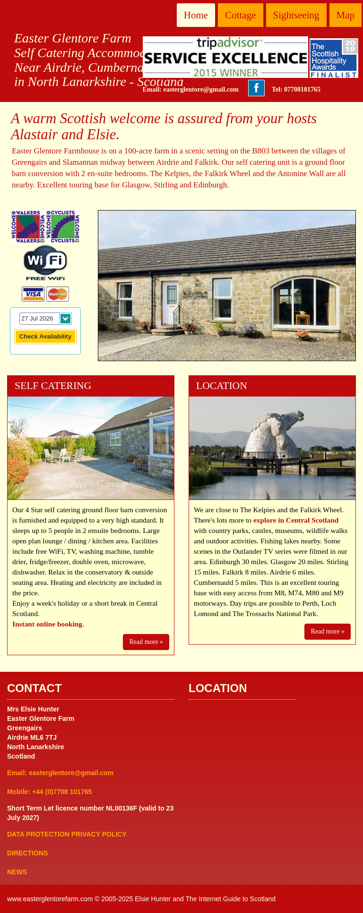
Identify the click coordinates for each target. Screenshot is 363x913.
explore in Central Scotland (296, 520)
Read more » (146, 641)
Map (346, 15)
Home (196, 15)
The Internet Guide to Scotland (230, 899)
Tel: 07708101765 (296, 89)
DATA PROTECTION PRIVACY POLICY (67, 834)
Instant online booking (47, 624)
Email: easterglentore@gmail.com (191, 89)
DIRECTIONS (27, 853)
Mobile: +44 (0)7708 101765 (49, 791)
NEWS (17, 872)
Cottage (240, 15)
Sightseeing (296, 15)
